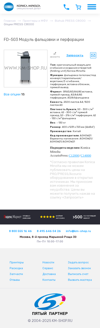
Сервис (47, 268)
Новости (48, 262)
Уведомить (93, 55)
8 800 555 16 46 (20, 231)
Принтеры (17, 262)
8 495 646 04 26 (49, 231)
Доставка (49, 274)
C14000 (86, 155)
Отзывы (15, 280)
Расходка (16, 268)
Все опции (12, 94)
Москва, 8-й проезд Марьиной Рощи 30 (48, 237)
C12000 (74, 155)
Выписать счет (78, 274)
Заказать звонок (79, 268)
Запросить (74, 55)
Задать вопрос (78, 262)
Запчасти (16, 274)
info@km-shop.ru (78, 231)
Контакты (49, 280)
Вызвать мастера (80, 280)
